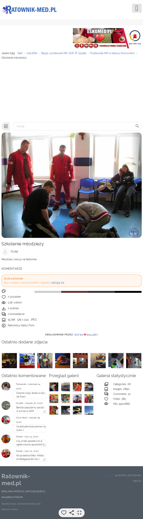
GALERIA (6, 497)
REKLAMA (7, 491)
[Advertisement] (71, 89)
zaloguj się (57, 282)
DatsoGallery (86, 334)
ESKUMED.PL (106, 475)
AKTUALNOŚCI (35, 491)
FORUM (18, 497)
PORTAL (19, 491)
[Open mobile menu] (137, 8)
